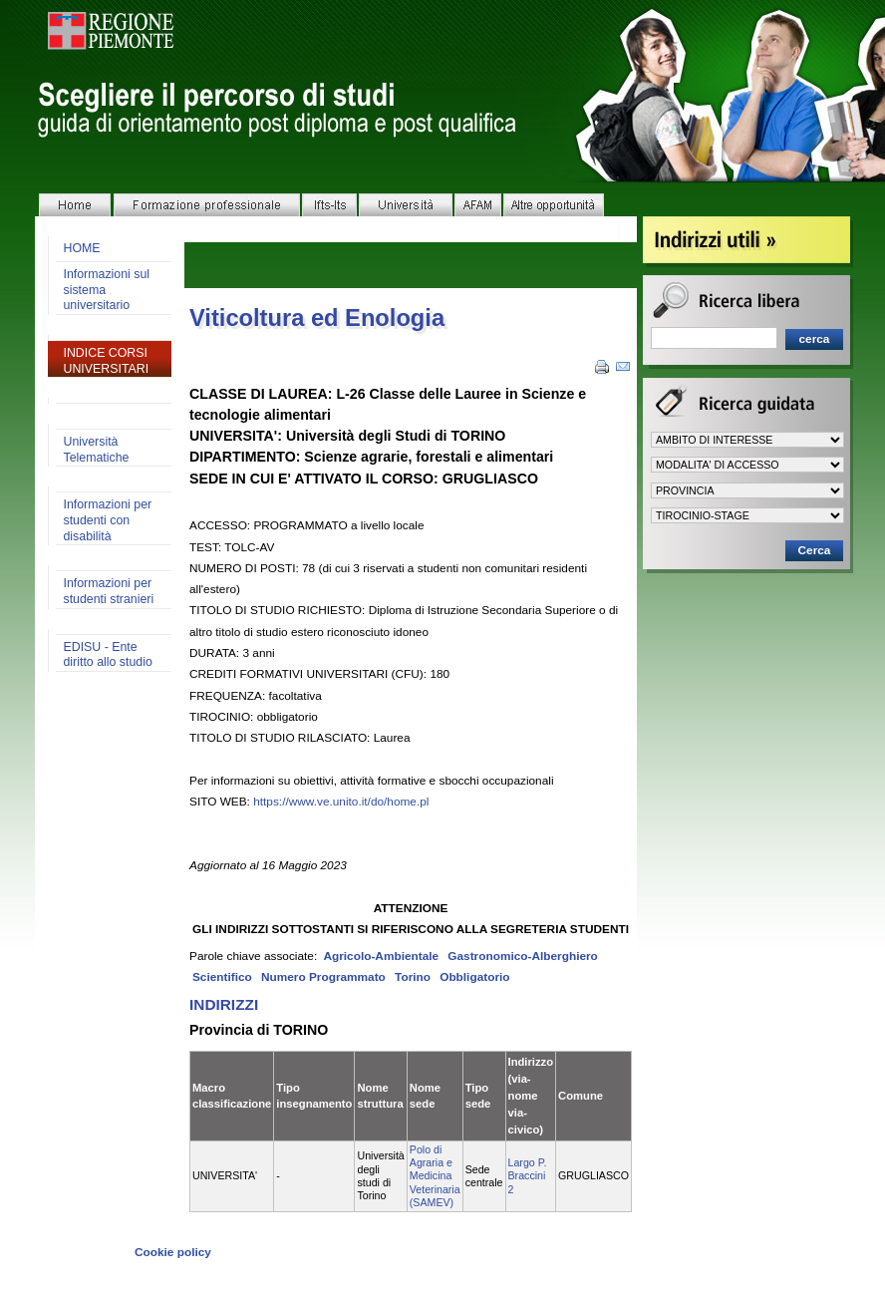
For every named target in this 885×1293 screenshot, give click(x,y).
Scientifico (222, 977)
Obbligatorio (474, 977)
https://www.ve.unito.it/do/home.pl (341, 801)
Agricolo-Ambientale (381, 956)
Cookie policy (173, 1252)
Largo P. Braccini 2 (527, 1175)
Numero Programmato (323, 977)
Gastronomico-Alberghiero (522, 956)
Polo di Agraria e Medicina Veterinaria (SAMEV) (435, 1175)
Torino (413, 977)
